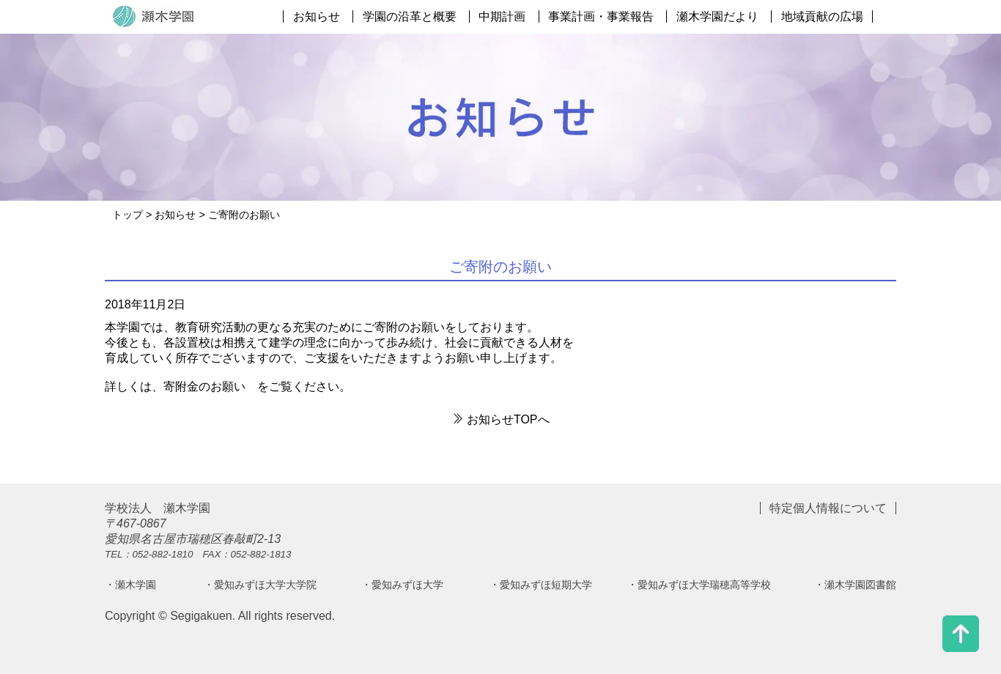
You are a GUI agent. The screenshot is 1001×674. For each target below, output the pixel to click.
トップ (127, 215)
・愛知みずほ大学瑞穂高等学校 (699, 584)
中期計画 (502, 16)
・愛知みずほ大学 (402, 584)
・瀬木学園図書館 (855, 584)
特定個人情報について (828, 508)
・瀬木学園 (130, 584)
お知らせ (316, 16)
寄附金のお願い (204, 386)
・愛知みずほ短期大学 (541, 584)
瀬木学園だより (717, 16)
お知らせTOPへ (500, 419)
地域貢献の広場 (822, 16)
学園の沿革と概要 (410, 16)
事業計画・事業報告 (601, 16)
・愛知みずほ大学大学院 (260, 584)
